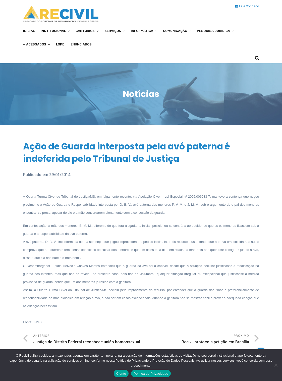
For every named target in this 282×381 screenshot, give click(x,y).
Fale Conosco (247, 6)
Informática (142, 31)
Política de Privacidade (151, 373)
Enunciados (81, 44)
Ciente (121, 373)
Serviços (112, 31)
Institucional (53, 31)
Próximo (195, 339)
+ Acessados (34, 44)
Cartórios (85, 31)
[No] (275, 365)
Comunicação (175, 31)
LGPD (60, 44)
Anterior (87, 339)
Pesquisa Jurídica (213, 31)
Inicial (29, 31)
